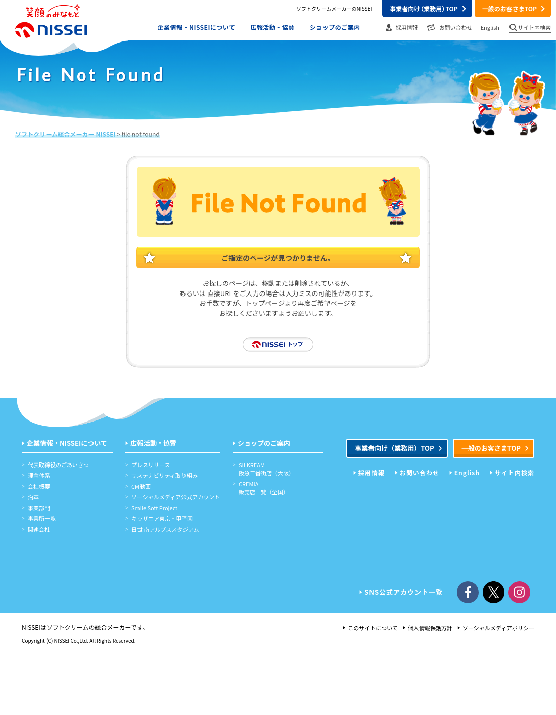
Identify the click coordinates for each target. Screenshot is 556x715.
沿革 (33, 497)
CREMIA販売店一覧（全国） (264, 488)
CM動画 (141, 486)
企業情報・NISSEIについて (197, 27)
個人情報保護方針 (430, 628)
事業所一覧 (42, 518)
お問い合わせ (456, 27)
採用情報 (407, 27)
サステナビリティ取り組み (164, 475)
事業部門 (39, 507)
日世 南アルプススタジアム (165, 529)
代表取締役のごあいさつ (58, 464)
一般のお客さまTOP (509, 8)
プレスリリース (150, 464)
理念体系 (39, 475)
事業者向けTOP (423, 8)
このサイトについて (373, 628)
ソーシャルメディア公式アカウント (175, 497)
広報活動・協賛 (272, 27)
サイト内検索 (534, 27)
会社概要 (39, 486)
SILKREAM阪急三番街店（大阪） (266, 468)
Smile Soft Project (154, 507)
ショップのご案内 (335, 27)
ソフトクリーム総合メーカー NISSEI (65, 134)
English (490, 27)
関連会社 (39, 529)
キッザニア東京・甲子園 (162, 518)
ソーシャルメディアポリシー (498, 628)
